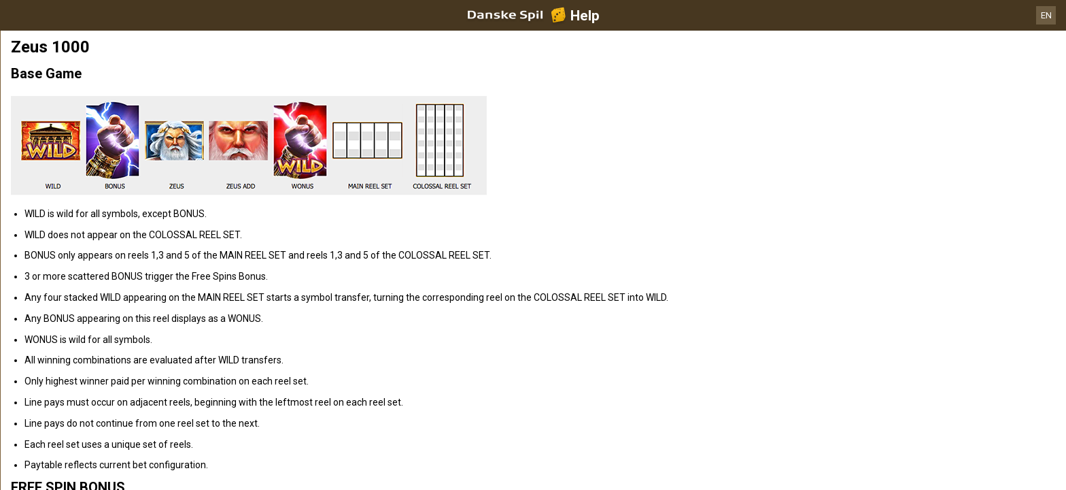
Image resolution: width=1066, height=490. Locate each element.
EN (1046, 15)
